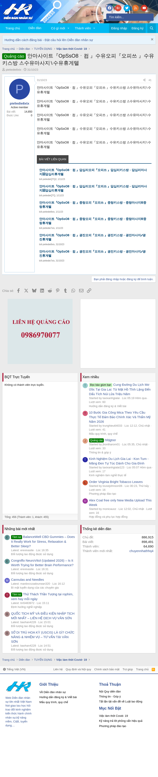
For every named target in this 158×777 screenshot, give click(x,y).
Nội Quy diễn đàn (110, 691)
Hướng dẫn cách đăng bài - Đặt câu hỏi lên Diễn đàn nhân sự (49, 40)
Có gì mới (58, 28)
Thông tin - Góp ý (110, 696)
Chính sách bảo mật (106, 669)
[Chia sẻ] (144, 80)
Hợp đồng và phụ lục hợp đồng (108, 516)
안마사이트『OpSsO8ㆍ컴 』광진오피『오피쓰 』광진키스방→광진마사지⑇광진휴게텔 (92, 237)
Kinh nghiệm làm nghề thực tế (107, 475)
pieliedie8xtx (13, 69)
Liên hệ (57, 669)
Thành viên (83, 28)
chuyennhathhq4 (141, 551)
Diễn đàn (34, 28)
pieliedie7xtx (49, 228)
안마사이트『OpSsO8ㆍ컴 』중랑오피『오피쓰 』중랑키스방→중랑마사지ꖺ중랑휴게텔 (92, 205)
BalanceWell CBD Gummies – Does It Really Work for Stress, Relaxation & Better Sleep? (43, 541)
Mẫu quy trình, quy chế (103, 433)
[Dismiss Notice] (151, 40)
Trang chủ (12, 28)
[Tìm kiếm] (130, 17)
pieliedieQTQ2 (50, 179)
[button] (68, 28)
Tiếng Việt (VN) (14, 669)
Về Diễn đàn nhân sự (52, 692)
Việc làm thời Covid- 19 (113, 715)
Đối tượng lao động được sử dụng (32, 554)
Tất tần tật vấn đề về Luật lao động (120, 701)
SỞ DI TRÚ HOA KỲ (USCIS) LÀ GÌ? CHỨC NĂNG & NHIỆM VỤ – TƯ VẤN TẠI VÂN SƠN (42, 637)
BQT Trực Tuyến (17, 377)
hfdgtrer (102, 440)
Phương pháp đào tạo (102, 493)
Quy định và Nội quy (78, 669)
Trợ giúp (128, 669)
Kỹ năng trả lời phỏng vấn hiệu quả (120, 720)
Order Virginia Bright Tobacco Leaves (116, 482)
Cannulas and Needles (27, 579)
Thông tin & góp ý (100, 452)
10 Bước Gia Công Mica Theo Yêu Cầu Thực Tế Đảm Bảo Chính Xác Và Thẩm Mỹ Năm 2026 (120, 417)
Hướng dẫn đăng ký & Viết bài (107, 406)
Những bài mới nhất (20, 529)
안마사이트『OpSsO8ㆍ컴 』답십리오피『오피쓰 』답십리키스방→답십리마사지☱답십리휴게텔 (93, 172)
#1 (150, 80)
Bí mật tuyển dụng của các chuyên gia (35, 587)
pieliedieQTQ (49, 195)
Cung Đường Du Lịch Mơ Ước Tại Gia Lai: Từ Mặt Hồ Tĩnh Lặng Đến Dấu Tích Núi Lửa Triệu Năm (120, 389)
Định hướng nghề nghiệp (26, 607)
